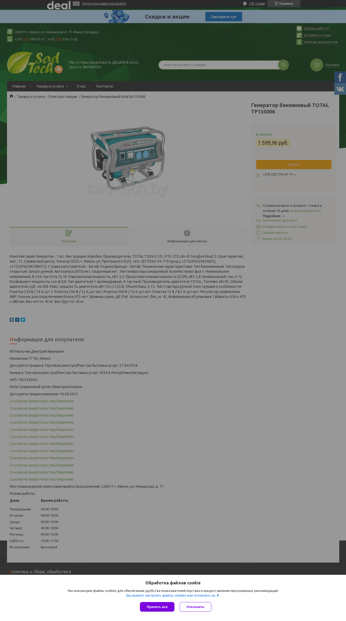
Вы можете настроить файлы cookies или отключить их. (171, 595)
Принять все (157, 607)
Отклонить (195, 607)
